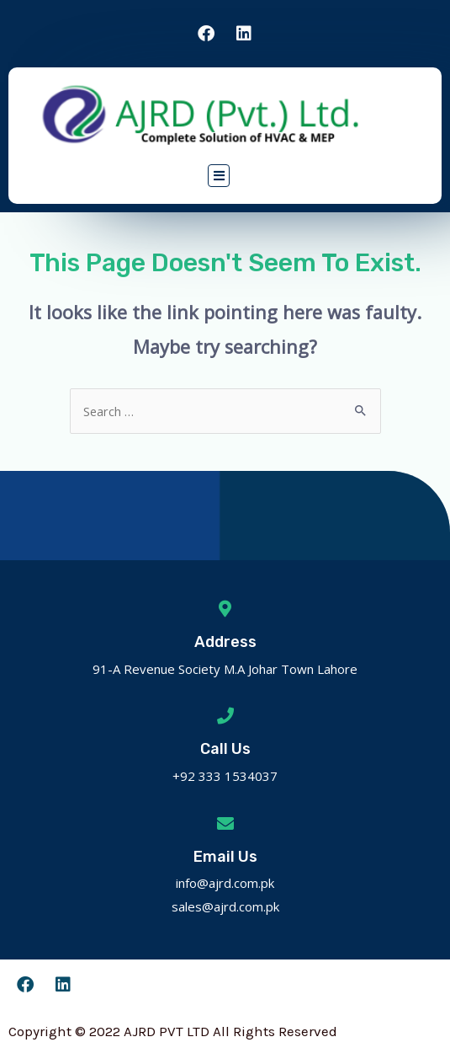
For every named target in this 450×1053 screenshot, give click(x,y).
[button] (219, 175)
